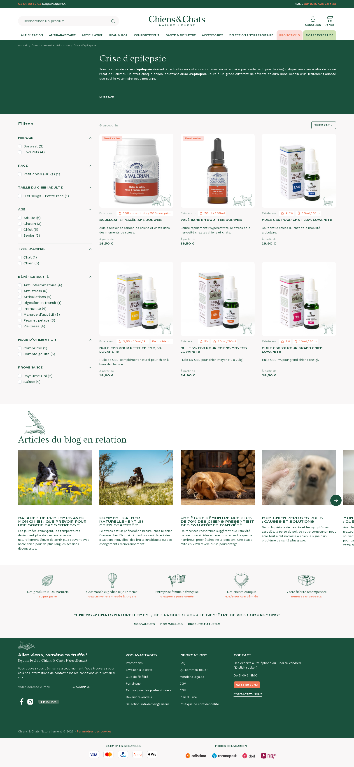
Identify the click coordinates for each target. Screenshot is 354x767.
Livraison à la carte (139, 669)
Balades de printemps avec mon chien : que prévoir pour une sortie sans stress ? (52, 521)
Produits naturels (204, 624)
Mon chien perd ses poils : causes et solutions (292, 520)
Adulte (32, 218)
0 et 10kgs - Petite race (46, 196)
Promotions (134, 663)
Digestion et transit (42, 303)
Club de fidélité (137, 676)
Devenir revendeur (139, 697)
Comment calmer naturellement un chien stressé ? (121, 521)
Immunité (35, 308)
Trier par (322, 125)
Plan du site (188, 697)
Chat (30, 257)
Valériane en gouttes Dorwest (213, 219)
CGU (183, 690)
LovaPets (34, 152)
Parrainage (133, 683)
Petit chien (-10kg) (41, 174)
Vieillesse (34, 326)
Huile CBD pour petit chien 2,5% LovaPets (130, 349)
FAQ (182, 663)
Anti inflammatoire (42, 285)
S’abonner (81, 686)
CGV (183, 683)
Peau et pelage (39, 320)
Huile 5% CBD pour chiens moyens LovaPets (214, 349)
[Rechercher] (113, 21)
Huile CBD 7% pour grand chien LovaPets (292, 349)
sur (320, 3)
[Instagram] (30, 701)
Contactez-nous (248, 694)
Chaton (32, 223)
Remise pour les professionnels (148, 690)
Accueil (23, 45)
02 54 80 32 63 (29, 3)
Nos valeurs (144, 624)
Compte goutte (39, 354)
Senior (31, 235)
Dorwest (33, 146)
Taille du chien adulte (40, 187)
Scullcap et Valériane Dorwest (131, 219)
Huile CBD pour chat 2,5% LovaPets (297, 219)
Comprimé (35, 348)
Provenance (30, 367)
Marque (25, 138)
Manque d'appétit (41, 314)
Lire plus (106, 96)
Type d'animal (31, 249)
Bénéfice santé (33, 276)
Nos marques (171, 624)
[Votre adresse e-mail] (43, 687)
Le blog (48, 702)
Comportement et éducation (51, 45)
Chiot (30, 229)
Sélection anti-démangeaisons (148, 704)
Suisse (31, 382)
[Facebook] (21, 701)
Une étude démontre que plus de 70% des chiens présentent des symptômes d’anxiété (217, 521)
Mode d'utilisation (37, 339)
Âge (22, 209)
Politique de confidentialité (199, 704)
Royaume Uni (37, 376)
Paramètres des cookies (94, 731)
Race (23, 165)
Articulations (37, 297)
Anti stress (35, 291)
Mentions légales (192, 676)
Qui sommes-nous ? (194, 669)
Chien (31, 263)
